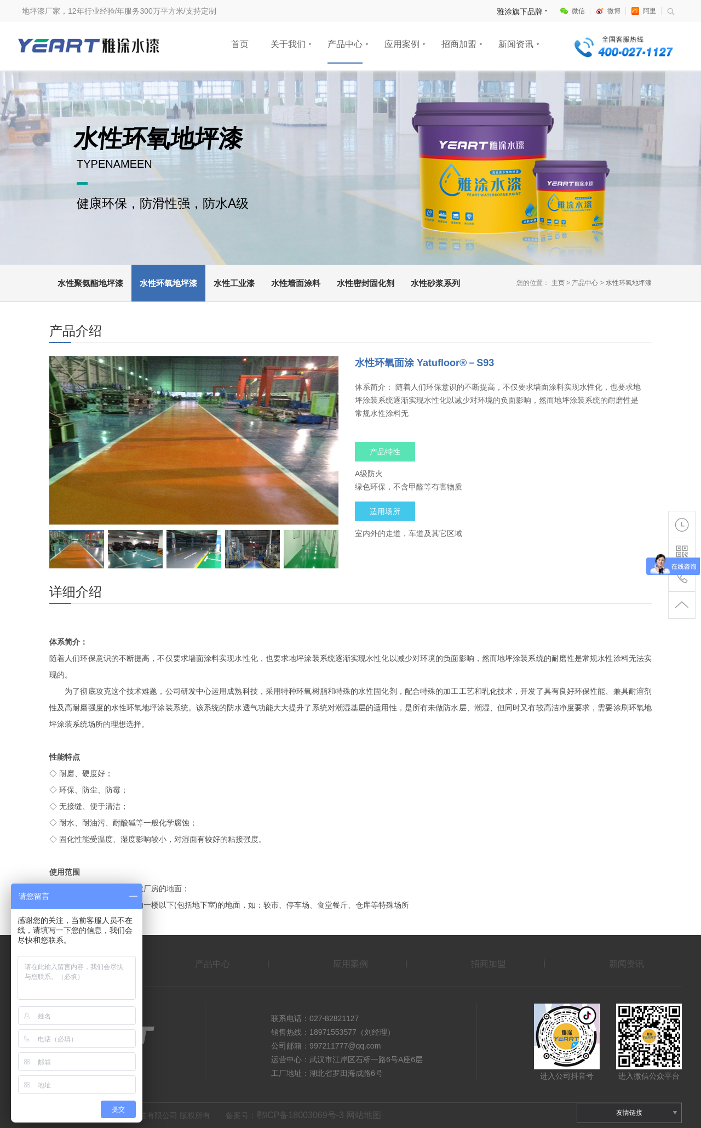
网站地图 (363, 1115)
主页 (558, 283)
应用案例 (402, 44)
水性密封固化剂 (365, 283)
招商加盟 (458, 44)
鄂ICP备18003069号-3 (300, 1115)
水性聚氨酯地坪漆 (90, 283)
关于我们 (288, 44)
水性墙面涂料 (295, 283)
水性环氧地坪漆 (168, 283)
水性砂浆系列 (435, 283)
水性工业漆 (234, 283)
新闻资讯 (515, 44)
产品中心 (345, 44)
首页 (240, 44)
